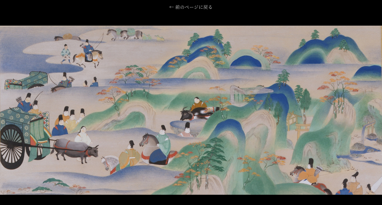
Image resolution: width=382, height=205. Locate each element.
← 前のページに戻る (191, 7)
